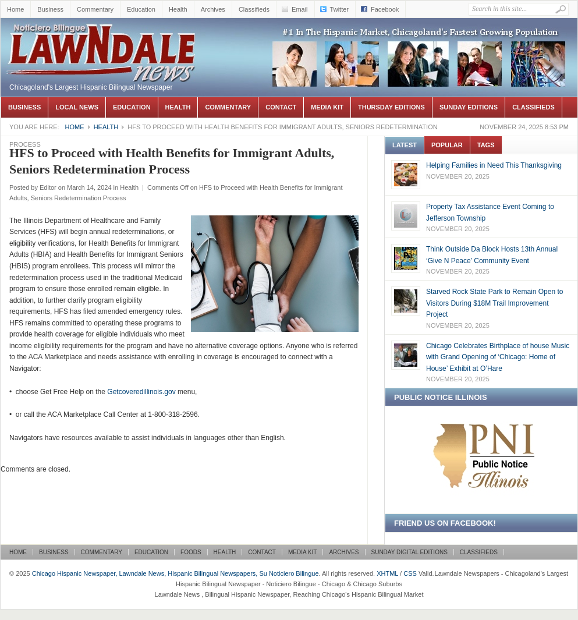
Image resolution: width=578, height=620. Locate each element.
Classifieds (254, 9)
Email (300, 9)
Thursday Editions (391, 107)
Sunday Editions (468, 107)
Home (15, 9)
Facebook (385, 9)
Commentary (95, 9)
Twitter (339, 9)
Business (50, 9)
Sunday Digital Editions (409, 552)
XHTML (387, 573)
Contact (280, 107)
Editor (48, 187)
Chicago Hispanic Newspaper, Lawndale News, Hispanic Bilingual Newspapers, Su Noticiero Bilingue (102, 35)
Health (178, 9)
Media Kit (327, 107)
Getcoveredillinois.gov (141, 392)
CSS (410, 573)
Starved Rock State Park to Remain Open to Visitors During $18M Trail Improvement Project (494, 303)
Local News (76, 107)
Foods (190, 552)
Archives (213, 9)
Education (141, 9)
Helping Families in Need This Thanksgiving (494, 165)
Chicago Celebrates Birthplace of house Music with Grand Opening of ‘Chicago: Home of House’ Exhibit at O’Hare (497, 357)
